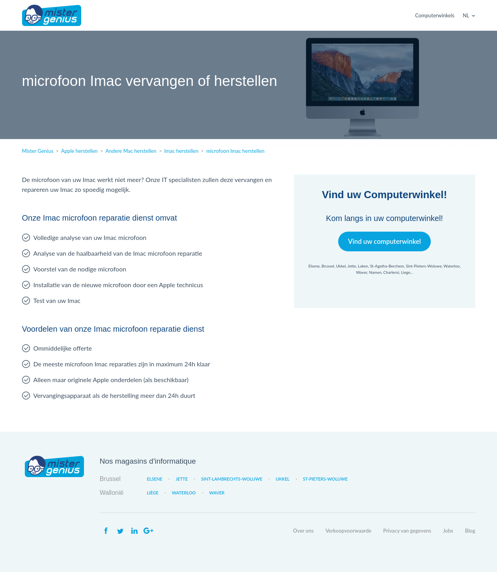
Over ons (303, 530)
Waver (217, 492)
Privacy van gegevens (407, 530)
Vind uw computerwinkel (384, 241)
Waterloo (184, 492)
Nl (466, 15)
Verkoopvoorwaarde (348, 530)
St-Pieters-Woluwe (325, 478)
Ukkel (283, 478)
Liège (152, 492)
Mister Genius (51, 15)
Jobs (448, 530)
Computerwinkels (434, 15)
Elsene (154, 478)
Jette (182, 478)
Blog (470, 530)
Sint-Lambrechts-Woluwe (231, 478)
